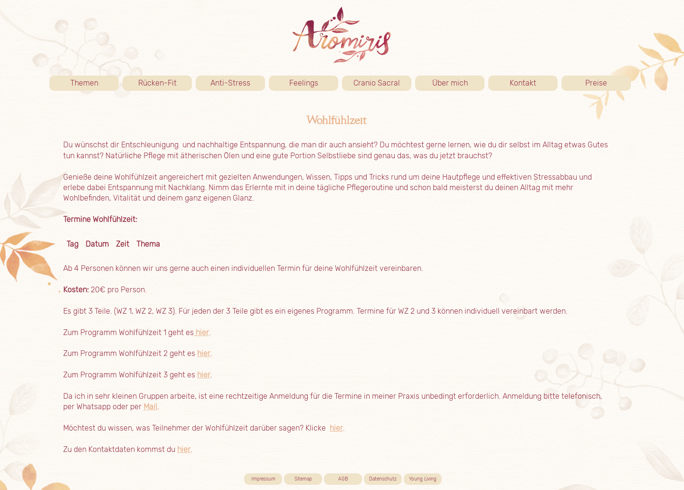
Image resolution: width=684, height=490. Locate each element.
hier (201, 332)
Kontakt (534, 83)
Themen (94, 83)
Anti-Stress (230, 82)
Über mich (458, 83)
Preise (608, 83)
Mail (150, 406)
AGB (343, 479)
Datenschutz (383, 479)
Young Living (423, 479)
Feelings (303, 82)
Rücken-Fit (165, 83)
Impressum (263, 479)
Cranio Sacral (376, 82)
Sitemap (303, 479)
